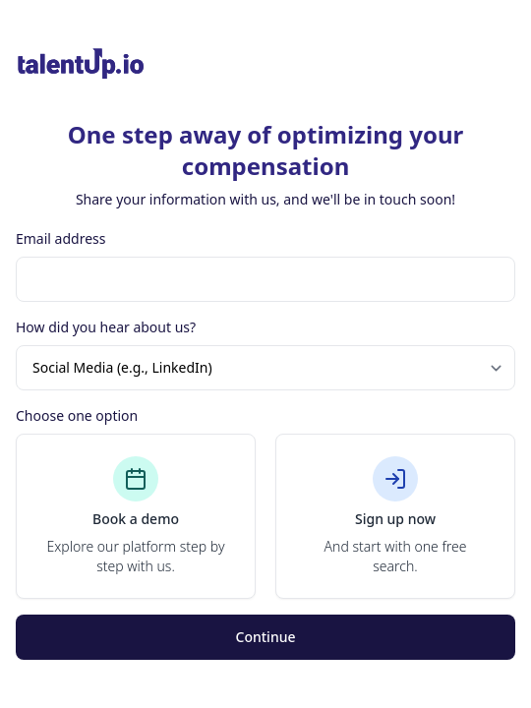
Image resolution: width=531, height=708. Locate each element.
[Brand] (265, 64)
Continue (266, 636)
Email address (60, 238)
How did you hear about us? (106, 327)
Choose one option (77, 415)
